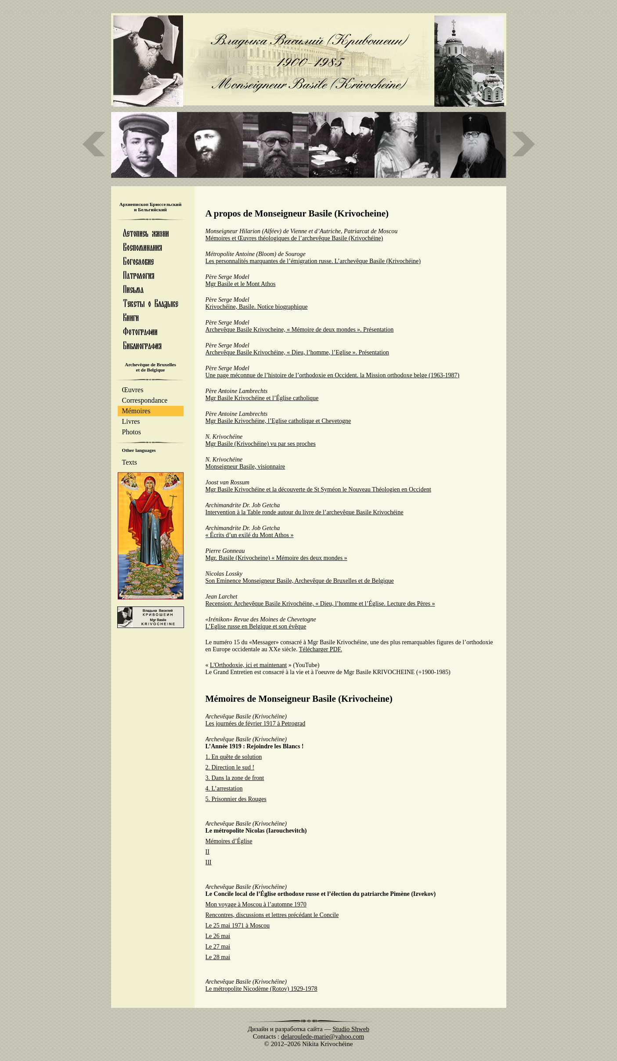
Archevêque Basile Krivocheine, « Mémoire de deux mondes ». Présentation (300, 329)
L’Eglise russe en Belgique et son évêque (256, 626)
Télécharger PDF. (320, 649)
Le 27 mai (218, 946)
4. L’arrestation (224, 788)
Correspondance (145, 400)
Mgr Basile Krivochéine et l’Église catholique (262, 398)
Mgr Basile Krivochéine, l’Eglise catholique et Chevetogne (278, 421)
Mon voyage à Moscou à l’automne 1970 (256, 904)
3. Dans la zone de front (235, 778)
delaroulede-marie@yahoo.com (322, 1036)
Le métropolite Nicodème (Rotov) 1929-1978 (262, 988)
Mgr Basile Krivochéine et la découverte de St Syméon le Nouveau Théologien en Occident (318, 489)
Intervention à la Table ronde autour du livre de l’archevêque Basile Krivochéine (305, 512)
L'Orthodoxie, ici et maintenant (248, 665)
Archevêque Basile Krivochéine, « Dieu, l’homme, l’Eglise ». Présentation (297, 352)
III (209, 862)
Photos (131, 432)
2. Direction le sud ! (230, 767)
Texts (129, 462)
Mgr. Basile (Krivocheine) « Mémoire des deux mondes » (276, 558)
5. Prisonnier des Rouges (236, 799)
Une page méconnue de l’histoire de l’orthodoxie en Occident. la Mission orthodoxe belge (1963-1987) (333, 375)
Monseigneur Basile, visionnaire (245, 466)
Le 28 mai (218, 957)
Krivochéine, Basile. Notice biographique (257, 306)
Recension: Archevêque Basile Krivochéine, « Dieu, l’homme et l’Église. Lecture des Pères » (320, 603)
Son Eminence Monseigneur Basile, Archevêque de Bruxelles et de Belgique (300, 580)
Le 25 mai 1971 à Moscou (238, 925)
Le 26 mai (218, 936)
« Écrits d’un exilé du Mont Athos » (250, 535)
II (207, 851)
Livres (131, 421)
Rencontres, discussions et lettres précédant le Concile (272, 915)
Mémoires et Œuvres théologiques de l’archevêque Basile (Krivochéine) (294, 238)
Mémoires (136, 411)
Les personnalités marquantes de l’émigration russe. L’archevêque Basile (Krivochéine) (313, 261)
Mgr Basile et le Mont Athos (241, 284)
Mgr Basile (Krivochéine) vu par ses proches (261, 443)
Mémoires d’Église (229, 841)
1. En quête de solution (234, 757)
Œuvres (133, 389)
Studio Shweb (350, 1028)
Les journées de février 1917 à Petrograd (256, 723)
